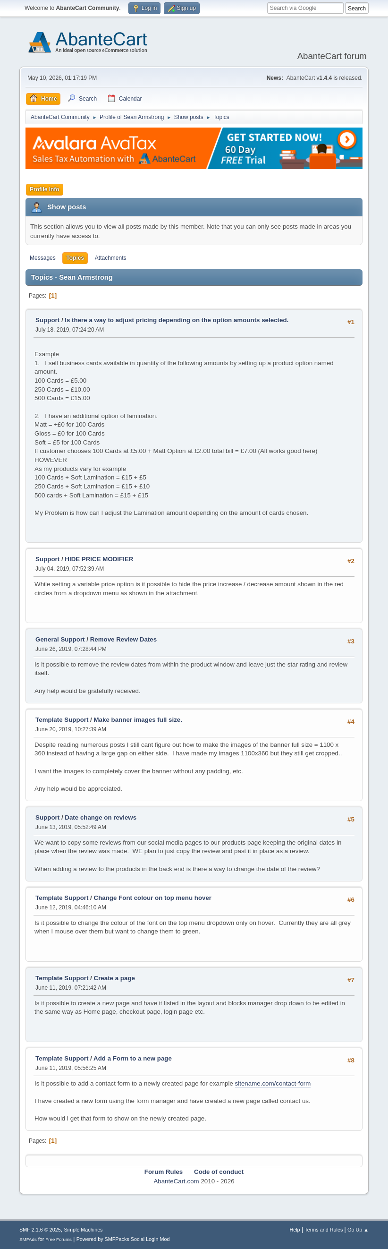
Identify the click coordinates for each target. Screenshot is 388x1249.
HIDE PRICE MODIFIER (99, 559)
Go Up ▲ (358, 1229)
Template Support (61, 719)
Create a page (114, 978)
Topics (75, 258)
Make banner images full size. (138, 719)
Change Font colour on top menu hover (153, 897)
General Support (59, 639)
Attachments (111, 258)
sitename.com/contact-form (273, 1083)
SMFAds (28, 1239)
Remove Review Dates (123, 639)
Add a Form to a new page (132, 1058)
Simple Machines (83, 1229)
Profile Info (44, 189)
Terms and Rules (323, 1229)
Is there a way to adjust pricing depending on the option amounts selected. (176, 320)
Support (47, 320)
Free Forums (58, 1239)
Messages (43, 258)
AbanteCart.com (176, 1181)
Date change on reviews (100, 817)
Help (294, 1229)
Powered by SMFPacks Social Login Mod (123, 1239)
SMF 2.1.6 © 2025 (40, 1229)
